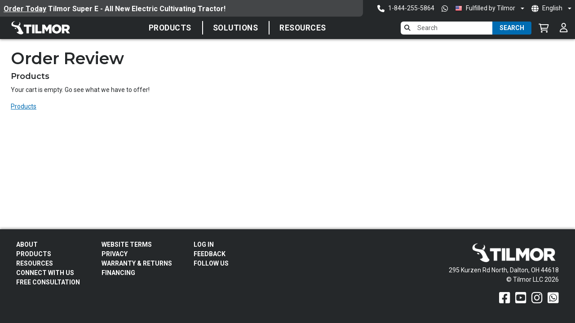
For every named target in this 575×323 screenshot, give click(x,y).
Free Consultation (48, 282)
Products (170, 27)
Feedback (210, 254)
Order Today (25, 8)
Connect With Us (45, 272)
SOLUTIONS (235, 27)
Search (512, 27)
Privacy (115, 254)
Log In (204, 244)
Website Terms (127, 244)
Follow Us (211, 263)
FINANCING (118, 272)
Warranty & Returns (137, 263)
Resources (302, 27)
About (27, 244)
